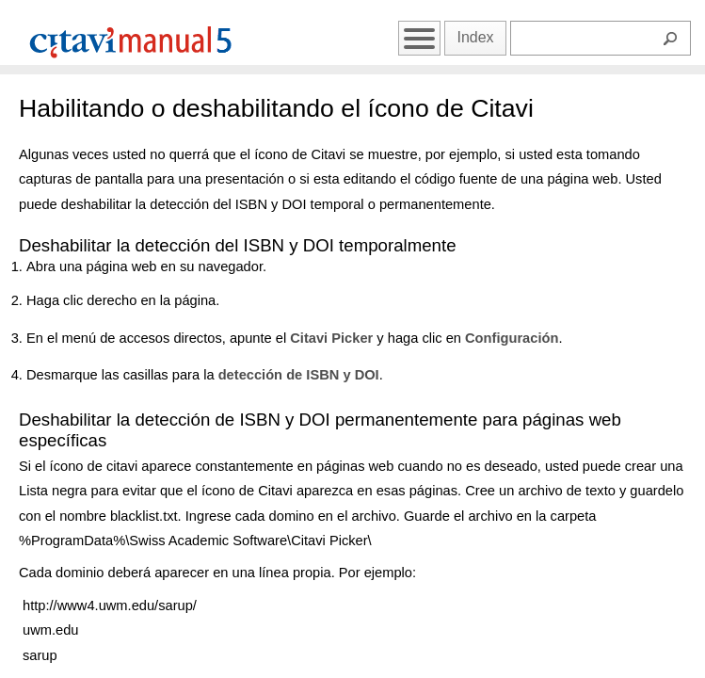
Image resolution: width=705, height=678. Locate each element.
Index (475, 37)
